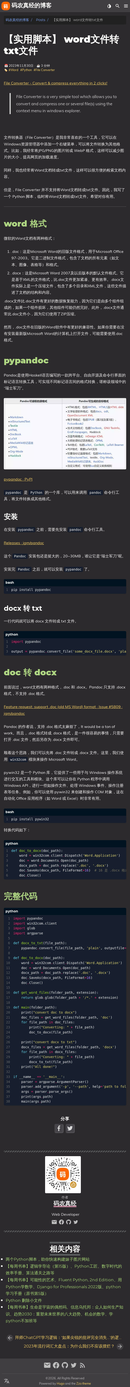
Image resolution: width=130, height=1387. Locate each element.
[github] (69, 1223)
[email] (54, 1223)
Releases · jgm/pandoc (24, 542)
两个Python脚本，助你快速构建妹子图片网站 (48, 1259)
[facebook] (62, 1223)
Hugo (60, 1383)
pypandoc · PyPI (18, 479)
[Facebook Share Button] (59, 1128)
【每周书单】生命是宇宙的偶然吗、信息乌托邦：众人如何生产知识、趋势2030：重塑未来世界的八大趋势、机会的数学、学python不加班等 (64, 1314)
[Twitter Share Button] (70, 1128)
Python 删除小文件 (24, 1301)
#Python (26, 70)
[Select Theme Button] (109, 6)
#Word (13, 70)
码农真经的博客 (17, 20)
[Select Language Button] (6, 1381)
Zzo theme (83, 1383)
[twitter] (76, 1223)
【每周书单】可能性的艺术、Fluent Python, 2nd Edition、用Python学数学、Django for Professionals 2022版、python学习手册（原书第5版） (64, 1287)
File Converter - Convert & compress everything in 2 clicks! (55, 83)
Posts (40, 20)
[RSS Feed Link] (82, 1367)
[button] (126, 6)
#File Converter (44, 70)
